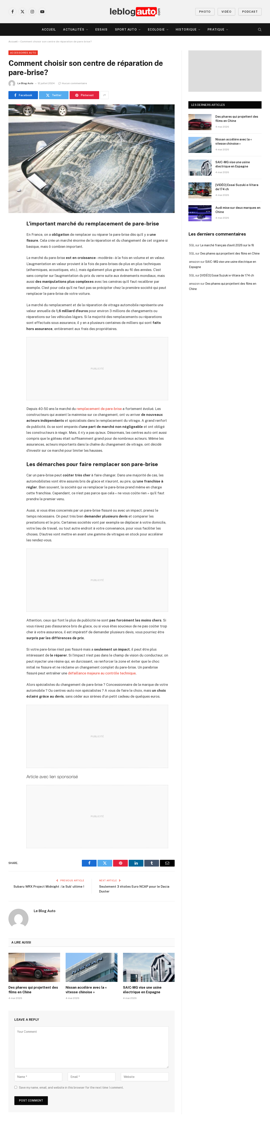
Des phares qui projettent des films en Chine (33, 989)
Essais (101, 29)
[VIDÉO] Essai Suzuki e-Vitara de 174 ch (236, 187)
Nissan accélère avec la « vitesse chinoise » (86, 989)
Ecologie (156, 29)
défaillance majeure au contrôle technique (102, 673)
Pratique (216, 29)
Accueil (49, 29)
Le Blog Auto (25, 83)
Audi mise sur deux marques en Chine (238, 210)
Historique (186, 29)
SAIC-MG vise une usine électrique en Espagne (142, 989)
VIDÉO (226, 11)
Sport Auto (126, 29)
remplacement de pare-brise (99, 409)
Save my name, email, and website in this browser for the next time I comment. (71, 1087)
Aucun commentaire (72, 83)
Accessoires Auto (23, 52)
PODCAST (250, 11)
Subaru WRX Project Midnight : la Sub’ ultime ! (49, 886)
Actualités (73, 29)
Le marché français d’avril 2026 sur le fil (227, 245)
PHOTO (205, 11)
